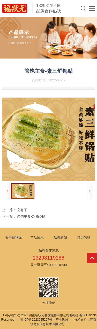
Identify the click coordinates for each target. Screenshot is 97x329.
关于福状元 (13, 238)
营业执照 (62, 319)
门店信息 (83, 238)
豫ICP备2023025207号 (36, 319)
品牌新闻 (60, 238)
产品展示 (37, 238)
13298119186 (49, 5)
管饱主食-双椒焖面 (32, 216)
